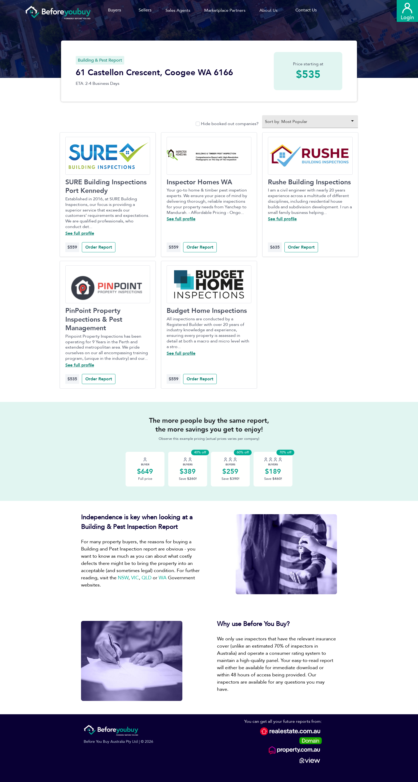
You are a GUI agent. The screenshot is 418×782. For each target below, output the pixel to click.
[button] (180, 10)
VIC (135, 577)
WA (163, 577)
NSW (123, 577)
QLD (146, 577)
